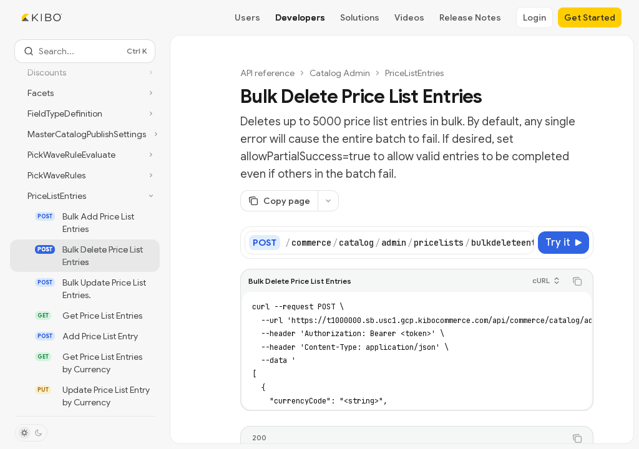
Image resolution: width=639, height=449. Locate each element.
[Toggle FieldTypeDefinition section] (85, 113)
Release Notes (470, 17)
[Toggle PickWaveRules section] (85, 175)
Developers (300, 17)
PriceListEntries (414, 73)
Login (534, 17)
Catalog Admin (340, 73)
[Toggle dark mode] (31, 433)
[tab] (259, 437)
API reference (267, 73)
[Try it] (563, 242)
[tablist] (403, 438)
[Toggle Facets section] (85, 93)
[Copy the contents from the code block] (577, 281)
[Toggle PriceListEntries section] (85, 196)
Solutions (359, 17)
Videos (409, 17)
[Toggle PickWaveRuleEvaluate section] (85, 155)
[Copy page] (279, 200)
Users (247, 17)
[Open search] (85, 51)
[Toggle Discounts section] (85, 72)
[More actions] (328, 200)
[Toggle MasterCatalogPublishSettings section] (85, 134)
